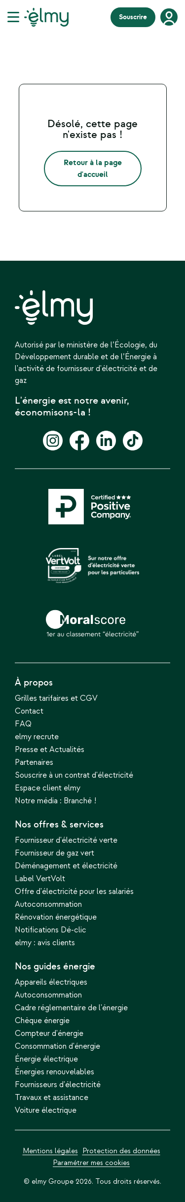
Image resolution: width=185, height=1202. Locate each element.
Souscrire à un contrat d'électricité (74, 775)
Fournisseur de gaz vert (54, 853)
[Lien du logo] (46, 17)
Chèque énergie (42, 1021)
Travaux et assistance (51, 1097)
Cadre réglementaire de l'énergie (71, 1008)
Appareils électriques (51, 982)
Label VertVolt (40, 879)
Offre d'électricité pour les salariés (74, 891)
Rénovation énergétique (56, 917)
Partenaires (34, 763)
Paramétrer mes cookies (91, 1163)
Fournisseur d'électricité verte (66, 840)
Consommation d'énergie (57, 1046)
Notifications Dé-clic (50, 930)
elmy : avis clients (45, 943)
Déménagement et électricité (66, 866)
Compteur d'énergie (49, 1033)
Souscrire (133, 17)
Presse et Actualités (49, 750)
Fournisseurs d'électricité (58, 1085)
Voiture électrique (45, 1110)
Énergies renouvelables (54, 1072)
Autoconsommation (48, 904)
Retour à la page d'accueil (93, 168)
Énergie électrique (46, 1059)
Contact (29, 711)
